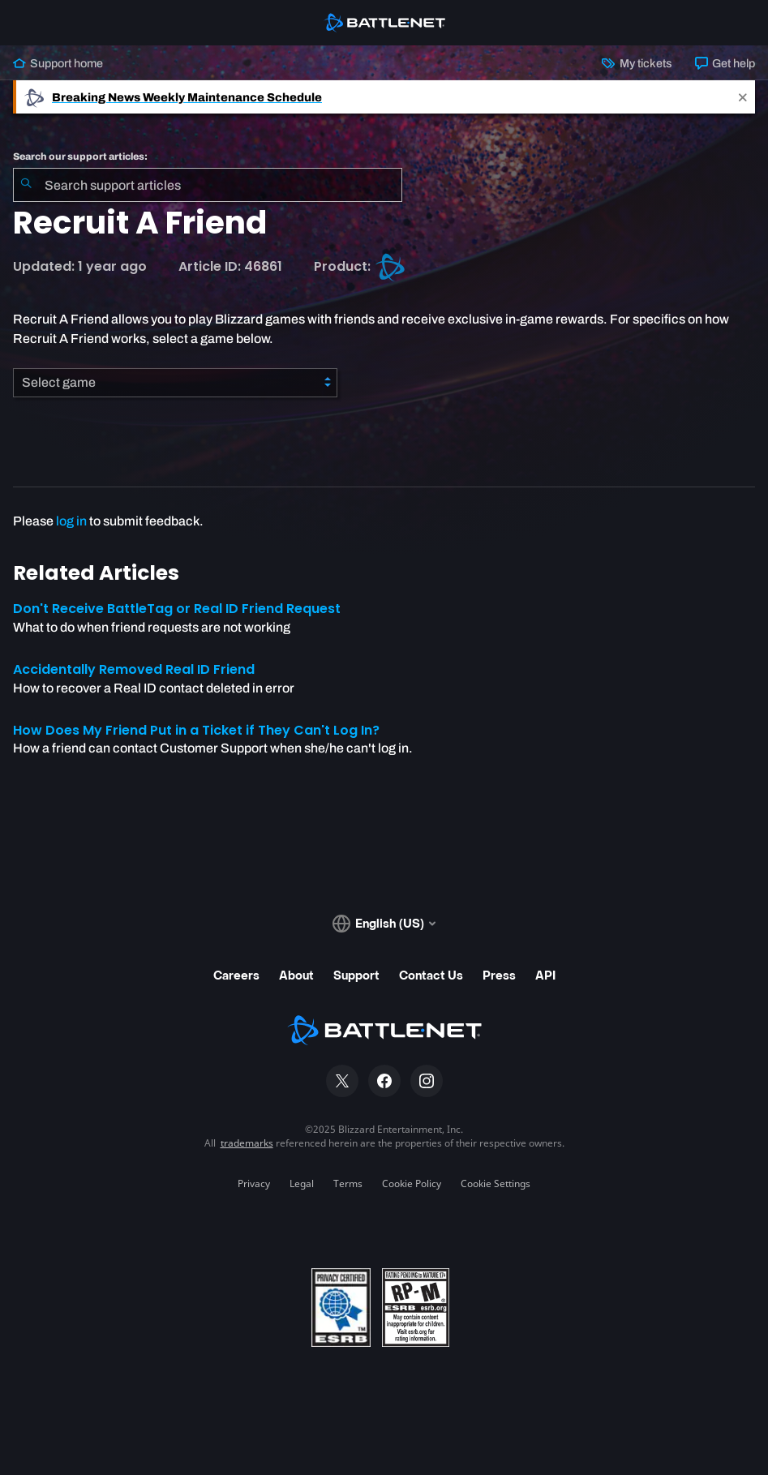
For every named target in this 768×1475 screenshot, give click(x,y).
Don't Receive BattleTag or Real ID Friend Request (177, 608)
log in (71, 521)
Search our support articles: (80, 156)
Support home (58, 63)
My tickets (636, 63)
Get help (725, 63)
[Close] (743, 97)
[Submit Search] (26, 185)
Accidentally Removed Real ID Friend (134, 669)
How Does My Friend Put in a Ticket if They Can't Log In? (196, 730)
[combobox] (207, 185)
